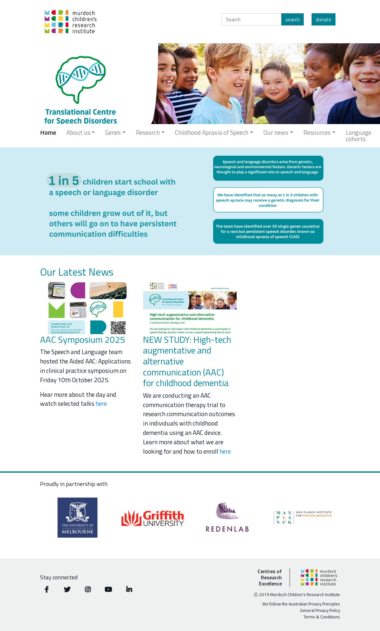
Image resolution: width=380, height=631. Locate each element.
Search (292, 19)
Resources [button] (317, 132)
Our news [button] (275, 132)
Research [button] (148, 132)
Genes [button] (113, 132)
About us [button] (78, 132)
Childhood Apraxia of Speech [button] (211, 132)
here (101, 403)
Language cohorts (358, 135)
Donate (323, 19)
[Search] (252, 19)
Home (48, 132)
